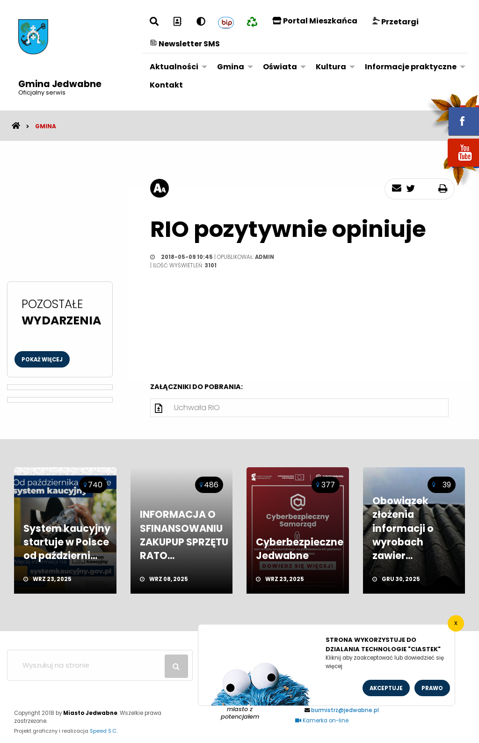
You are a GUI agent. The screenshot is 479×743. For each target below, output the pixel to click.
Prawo (432, 688)
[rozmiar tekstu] (159, 188)
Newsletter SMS (185, 43)
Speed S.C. (103, 731)
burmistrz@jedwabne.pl (345, 710)
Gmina (230, 66)
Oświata (280, 66)
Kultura (331, 66)
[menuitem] (176, 67)
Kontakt (166, 85)
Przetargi (395, 21)
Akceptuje (386, 688)
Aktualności (174, 66)
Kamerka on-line (321, 720)
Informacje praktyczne (411, 66)
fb (452, 115)
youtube (452, 167)
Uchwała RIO (197, 407)
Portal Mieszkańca (314, 20)
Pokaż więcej (42, 359)
